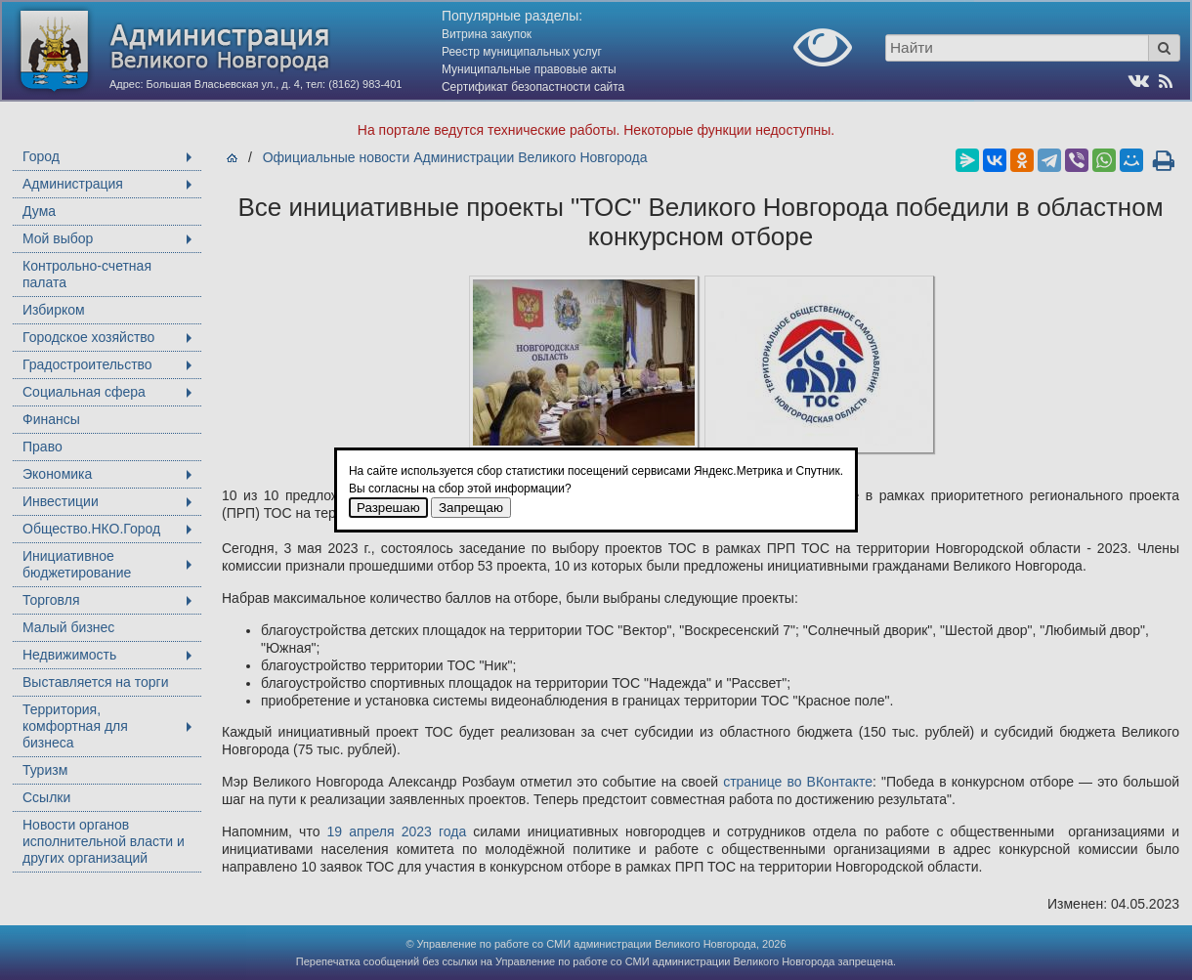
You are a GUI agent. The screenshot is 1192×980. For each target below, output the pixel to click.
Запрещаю (471, 507)
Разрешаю (388, 507)
